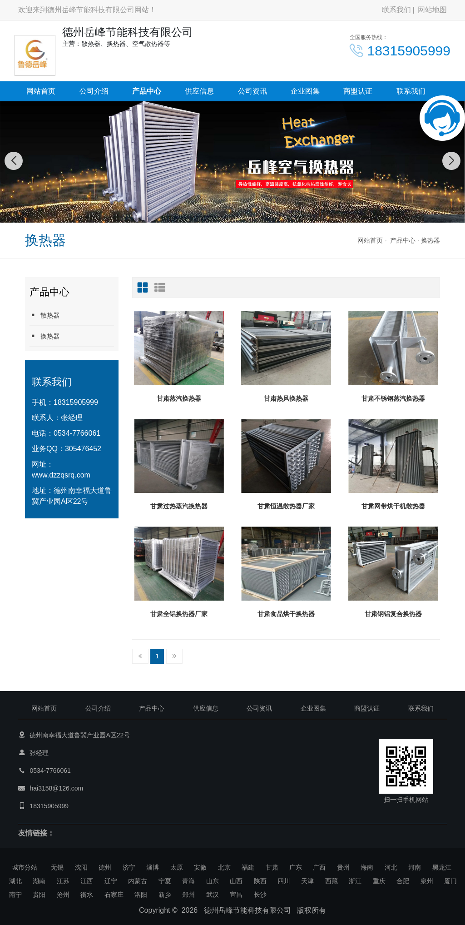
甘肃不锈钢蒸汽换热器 (393, 398)
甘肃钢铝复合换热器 (393, 613)
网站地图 (432, 10)
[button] (222, 213)
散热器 (44, 315)
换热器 (430, 240)
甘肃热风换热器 (286, 398)
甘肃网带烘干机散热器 (393, 506)
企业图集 (305, 91)
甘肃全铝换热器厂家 (179, 613)
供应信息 (199, 91)
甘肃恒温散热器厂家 (286, 506)
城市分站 (24, 867)
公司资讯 (252, 91)
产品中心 (146, 91)
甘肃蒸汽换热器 (179, 398)
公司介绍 (94, 91)
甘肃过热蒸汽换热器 (179, 506)
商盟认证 (357, 91)
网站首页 (40, 91)
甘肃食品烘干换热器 (286, 613)
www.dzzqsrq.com (61, 475)
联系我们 (396, 10)
